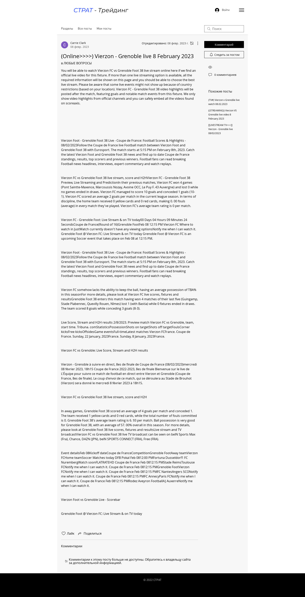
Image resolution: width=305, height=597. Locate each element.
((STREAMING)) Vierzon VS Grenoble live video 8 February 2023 (222, 114)
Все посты (85, 29)
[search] (224, 28)
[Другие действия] (195, 43)
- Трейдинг (101, 10)
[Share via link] (89, 533)
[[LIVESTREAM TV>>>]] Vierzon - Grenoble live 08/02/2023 (220, 129)
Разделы (67, 29)
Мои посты (104, 29)
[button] (241, 10)
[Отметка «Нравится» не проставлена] (63, 533)
